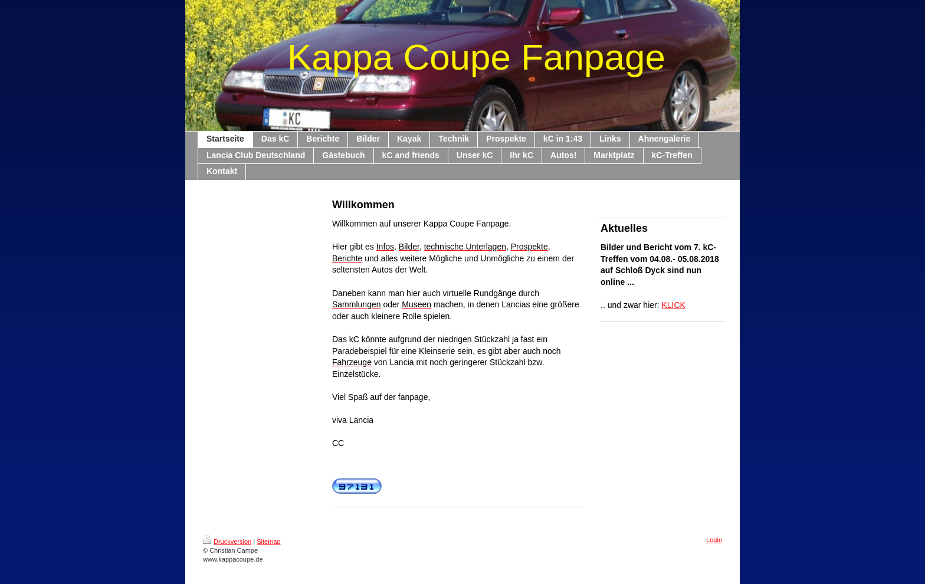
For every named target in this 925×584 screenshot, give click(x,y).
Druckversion (227, 541)
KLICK (673, 305)
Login (714, 539)
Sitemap (268, 541)
